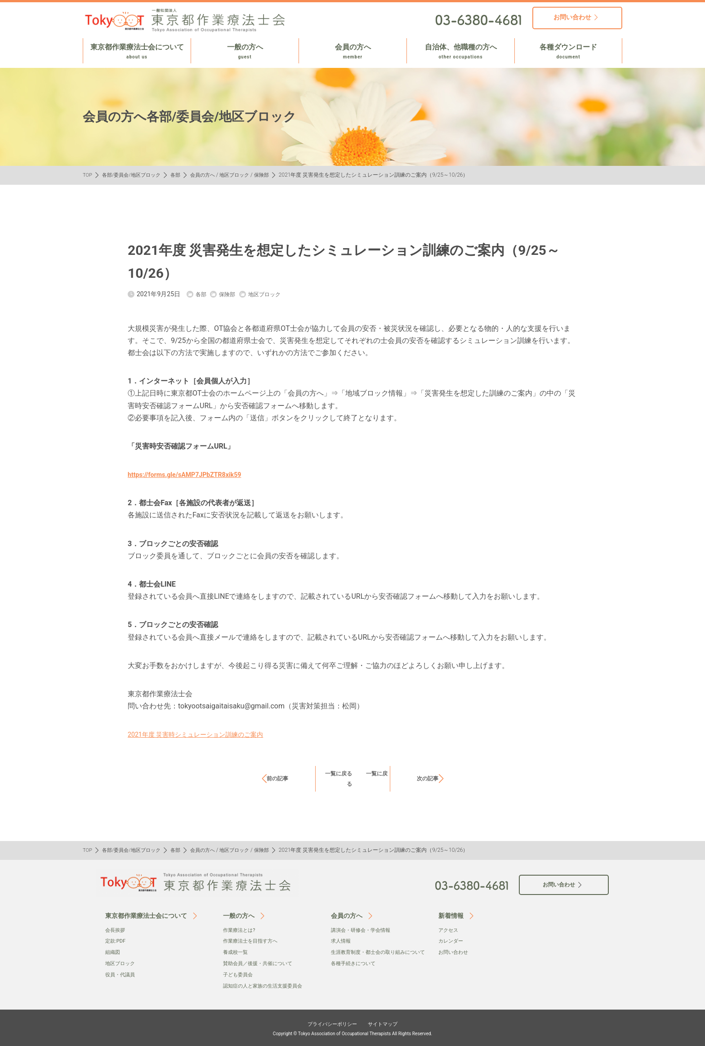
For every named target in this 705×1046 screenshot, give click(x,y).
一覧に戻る (344, 773)
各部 (181, 175)
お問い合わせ (454, 951)
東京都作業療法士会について (137, 52)
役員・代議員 (121, 973)
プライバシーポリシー (328, 1022)
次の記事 (427, 778)
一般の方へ (245, 52)
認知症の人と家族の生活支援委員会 (266, 985)
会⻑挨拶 (116, 930)
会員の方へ (353, 52)
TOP (88, 175)
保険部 (274, 175)
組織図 (113, 951)
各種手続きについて (355, 972)
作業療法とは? (240, 930)
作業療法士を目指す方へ (252, 941)
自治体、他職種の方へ (461, 52)
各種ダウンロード (568, 52)
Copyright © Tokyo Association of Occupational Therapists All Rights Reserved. (352, 1032)
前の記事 (277, 778)
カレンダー (451, 941)
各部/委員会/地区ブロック (135, 175)
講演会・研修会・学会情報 (363, 930)
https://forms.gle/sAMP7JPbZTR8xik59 (192, 474)
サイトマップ (389, 1022)
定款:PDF (116, 941)
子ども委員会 (239, 973)
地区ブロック (245, 175)
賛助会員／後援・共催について (261, 963)
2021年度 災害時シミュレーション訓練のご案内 (205, 734)
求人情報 (341, 941)
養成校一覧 (236, 951)
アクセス (449, 930)
